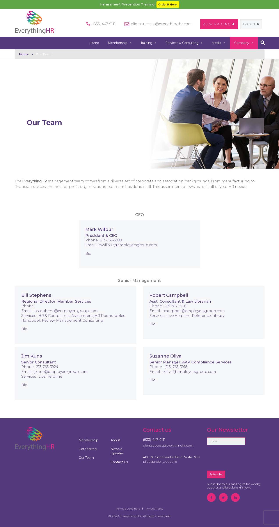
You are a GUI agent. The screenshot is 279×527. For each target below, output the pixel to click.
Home (94, 43)
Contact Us (119, 462)
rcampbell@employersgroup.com (193, 311)
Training (148, 43)
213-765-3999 (111, 240)
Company (244, 43)
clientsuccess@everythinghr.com (161, 24)
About (115, 440)
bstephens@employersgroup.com (66, 311)
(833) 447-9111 (154, 440)
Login (251, 24)
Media (219, 43)
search (263, 42)
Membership (120, 43)
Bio (88, 253)
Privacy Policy (154, 508)
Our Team (86, 458)
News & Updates (117, 451)
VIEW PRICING (219, 24)
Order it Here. (167, 4)
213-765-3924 (47, 367)
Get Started (88, 449)
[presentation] (240, 457)
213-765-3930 (175, 306)
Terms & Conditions (128, 508)
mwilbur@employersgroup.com (127, 245)
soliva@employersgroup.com (189, 372)
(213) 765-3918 (176, 367)
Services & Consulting (184, 43)
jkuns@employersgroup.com (61, 372)
